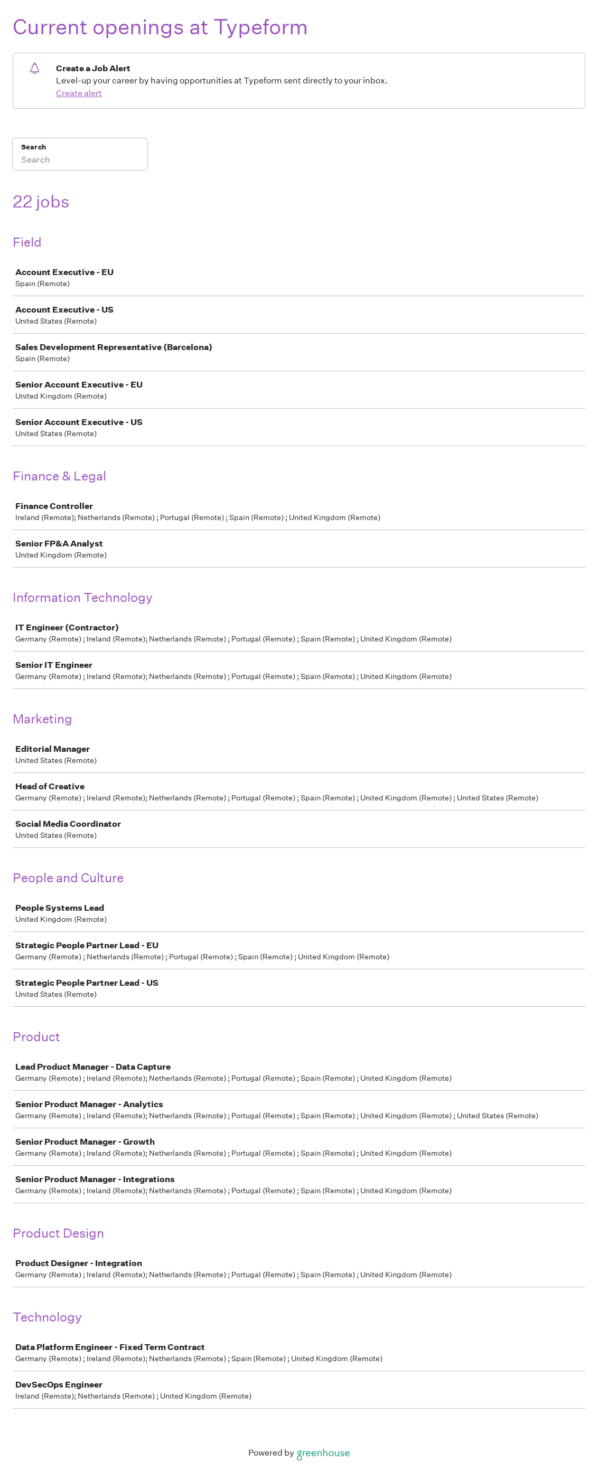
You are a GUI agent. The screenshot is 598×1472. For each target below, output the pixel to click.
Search (33, 147)
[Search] (80, 161)
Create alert (79, 93)
